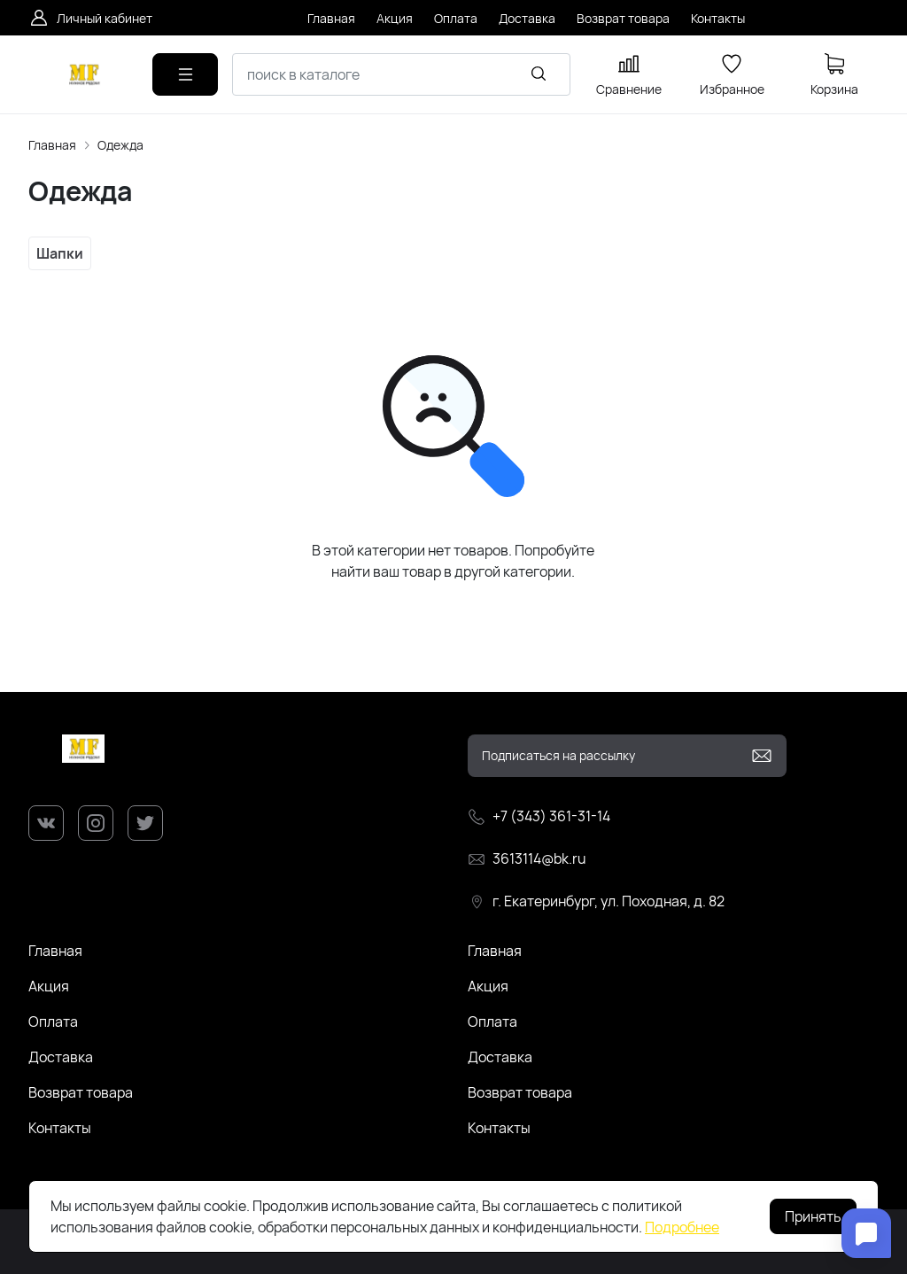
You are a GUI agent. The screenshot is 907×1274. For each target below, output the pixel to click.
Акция (48, 986)
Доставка (60, 1057)
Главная (52, 144)
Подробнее (682, 1227)
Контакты (59, 1128)
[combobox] (401, 74)
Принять (813, 1216)
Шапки (59, 253)
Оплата (53, 1021)
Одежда (120, 144)
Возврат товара (80, 1092)
